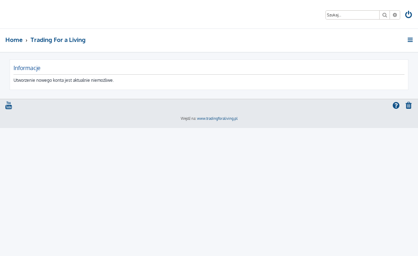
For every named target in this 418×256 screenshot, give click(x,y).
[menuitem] (409, 15)
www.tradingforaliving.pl (217, 118)
